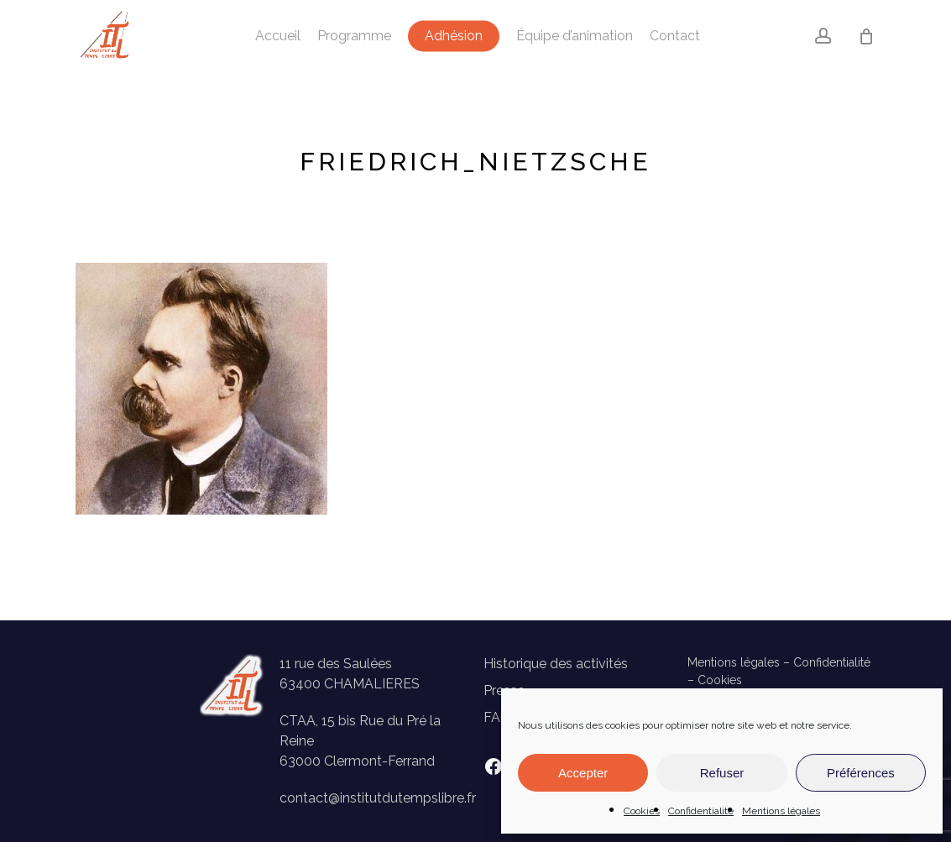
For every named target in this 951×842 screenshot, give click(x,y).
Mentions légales (781, 811)
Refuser (722, 773)
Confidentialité (701, 811)
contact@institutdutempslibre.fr (378, 798)
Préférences (861, 773)
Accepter (583, 773)
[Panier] (866, 36)
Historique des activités (555, 664)
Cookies (642, 811)
